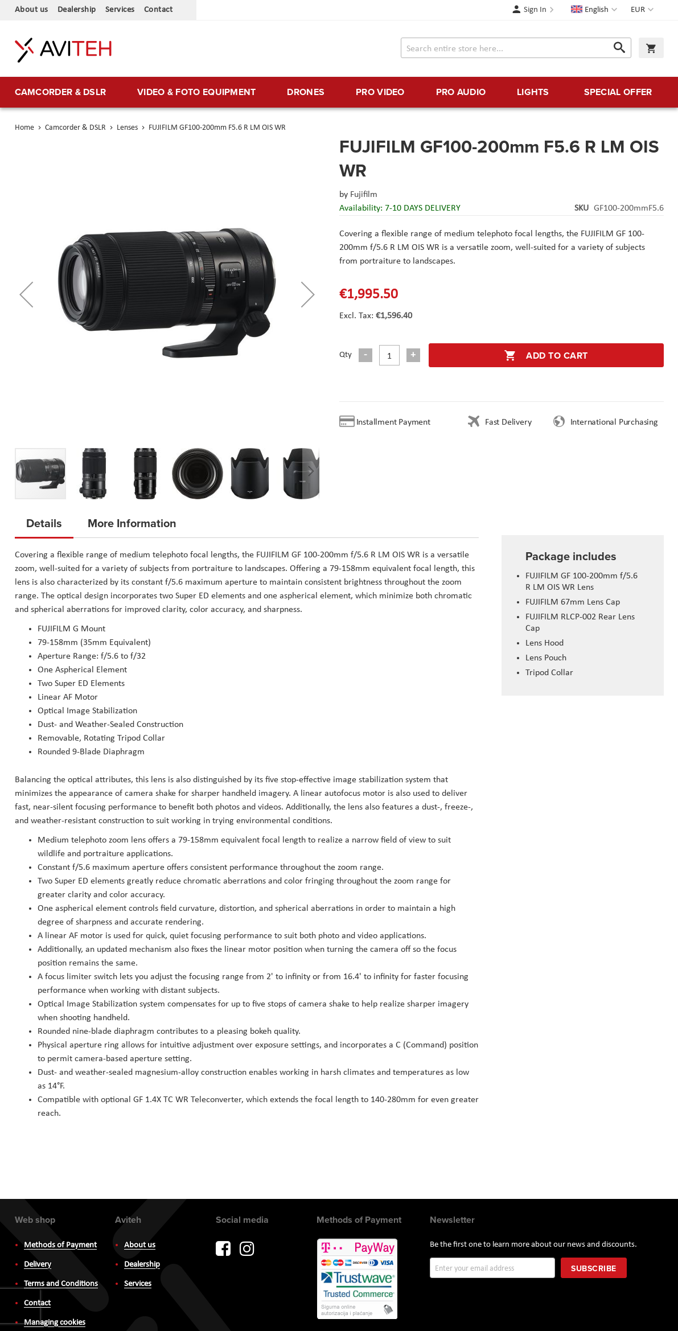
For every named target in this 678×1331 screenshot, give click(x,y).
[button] (643, 10)
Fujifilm (363, 194)
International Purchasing (616, 422)
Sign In (535, 10)
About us (31, 10)
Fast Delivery (508, 422)
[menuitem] (60, 92)
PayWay (358, 1279)
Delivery (37, 1264)
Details (44, 523)
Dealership (76, 10)
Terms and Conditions (61, 1284)
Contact (158, 10)
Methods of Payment (60, 1245)
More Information (132, 523)
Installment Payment (395, 422)
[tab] (44, 527)
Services (120, 10)
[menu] (339, 92)
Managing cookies (54, 1322)
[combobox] (516, 48)
